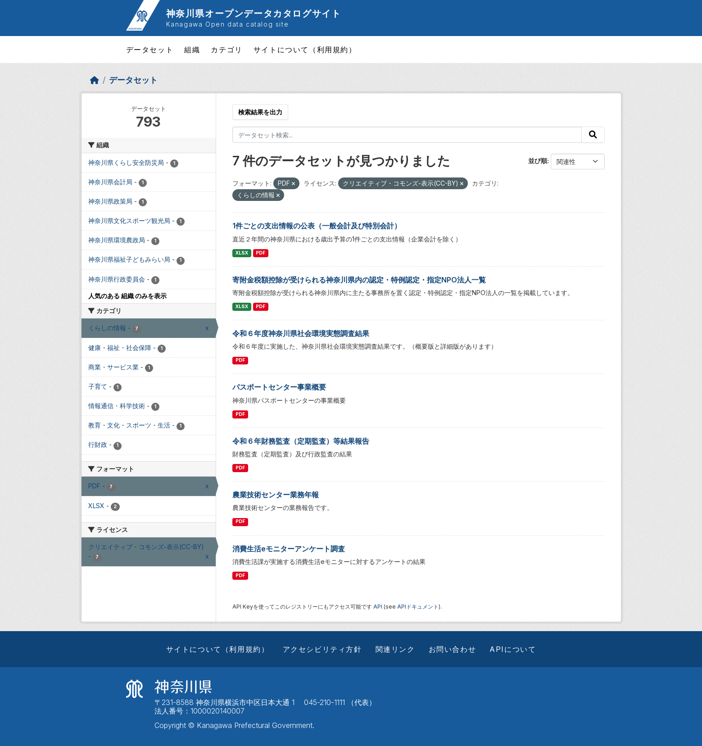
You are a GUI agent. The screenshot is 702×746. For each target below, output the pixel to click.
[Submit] (593, 135)
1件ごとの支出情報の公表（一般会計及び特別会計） (316, 225)
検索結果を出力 (260, 112)
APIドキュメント (418, 606)
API (377, 606)
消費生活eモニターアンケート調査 (288, 548)
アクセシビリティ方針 (322, 649)
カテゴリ (226, 49)
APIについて (512, 649)
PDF (260, 253)
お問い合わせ (452, 649)
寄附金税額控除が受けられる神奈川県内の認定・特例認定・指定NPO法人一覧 (359, 279)
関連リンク (395, 649)
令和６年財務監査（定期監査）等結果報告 (300, 441)
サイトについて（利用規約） (305, 49)
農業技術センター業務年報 (275, 494)
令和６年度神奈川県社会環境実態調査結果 (300, 333)
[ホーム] (94, 80)
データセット (150, 49)
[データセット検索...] (407, 135)
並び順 (537, 160)
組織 (192, 49)
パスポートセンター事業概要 (279, 386)
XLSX (242, 253)
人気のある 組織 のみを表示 (127, 296)
